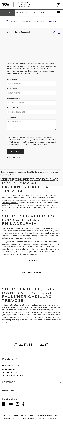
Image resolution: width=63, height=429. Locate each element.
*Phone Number (13, 108)
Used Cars (31, 266)
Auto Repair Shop (31, 273)
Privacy (40, 416)
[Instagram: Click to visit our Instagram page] (19, 404)
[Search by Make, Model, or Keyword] (28, 21)
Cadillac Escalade (10, 203)
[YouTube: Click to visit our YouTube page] (12, 404)
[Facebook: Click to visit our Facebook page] (5, 404)
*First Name (12, 79)
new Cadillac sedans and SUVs (16, 198)
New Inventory (10, 366)
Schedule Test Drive (13, 376)
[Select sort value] (59, 32)
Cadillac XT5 (25, 200)
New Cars (31, 260)
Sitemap (32, 416)
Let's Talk (15, 151)
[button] (7, 12)
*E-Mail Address (13, 98)
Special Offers (10, 372)
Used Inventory (11, 369)
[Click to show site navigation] (57, 12)
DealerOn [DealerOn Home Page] (24, 416)
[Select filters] (54, 32)
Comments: (11, 117)
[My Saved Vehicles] (58, 5)
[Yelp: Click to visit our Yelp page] (25, 404)
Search (52, 21)
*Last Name (12, 89)
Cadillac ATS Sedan (40, 200)
